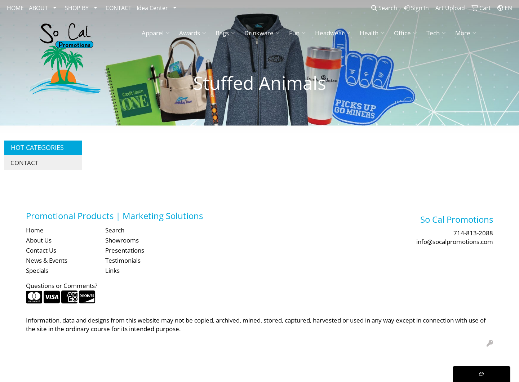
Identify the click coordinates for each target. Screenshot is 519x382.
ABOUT (38, 8)
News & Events (46, 260)
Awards (192, 32)
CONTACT (119, 8)
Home (35, 230)
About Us (39, 240)
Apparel (156, 32)
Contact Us (41, 250)
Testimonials (123, 260)
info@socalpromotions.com (454, 241)
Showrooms (122, 240)
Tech (436, 32)
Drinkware (262, 32)
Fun (297, 32)
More (465, 32)
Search (384, 8)
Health (372, 32)
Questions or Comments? (61, 285)
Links (112, 270)
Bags (225, 32)
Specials (37, 270)
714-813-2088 (473, 232)
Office (405, 32)
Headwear (332, 32)
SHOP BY (77, 8)
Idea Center (152, 8)
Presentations (124, 250)
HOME (15, 8)
